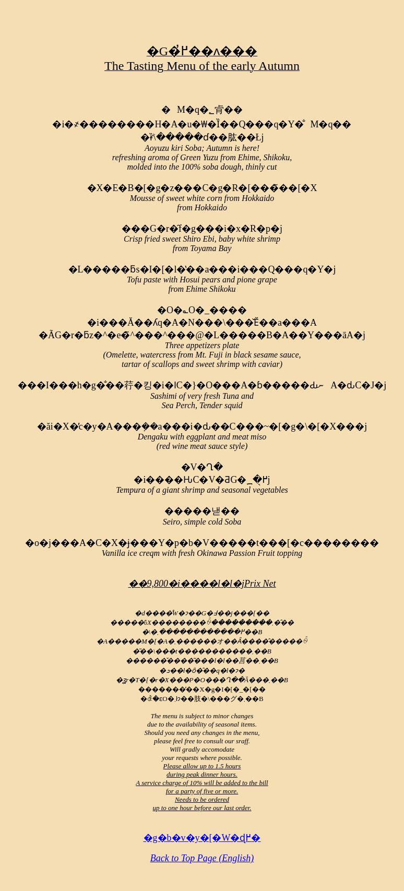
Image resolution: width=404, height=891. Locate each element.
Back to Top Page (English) (202, 858)
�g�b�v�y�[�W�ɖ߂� (202, 838)
